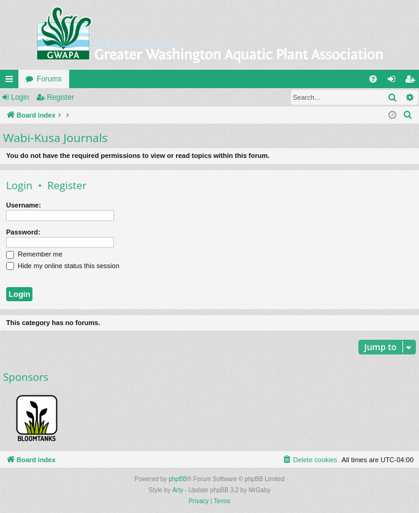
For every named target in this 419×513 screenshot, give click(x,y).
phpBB (177, 479)
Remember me (34, 254)
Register (60, 97)
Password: (23, 232)
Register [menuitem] (412, 81)
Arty (177, 490)
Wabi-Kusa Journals (55, 138)
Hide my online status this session (62, 265)
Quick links (11, 81)
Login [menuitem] (394, 81)
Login (20, 97)
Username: (23, 205)
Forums (49, 79)
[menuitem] (373, 79)
